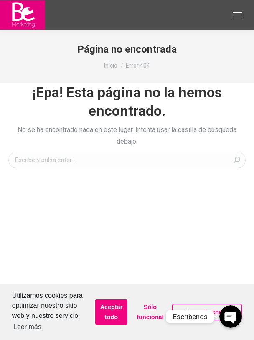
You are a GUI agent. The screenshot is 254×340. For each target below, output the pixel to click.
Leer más (27, 326)
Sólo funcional (150, 312)
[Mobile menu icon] (237, 15)
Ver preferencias (207, 312)
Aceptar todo (111, 312)
